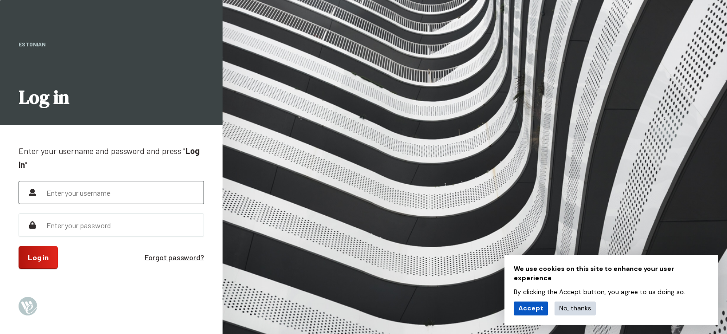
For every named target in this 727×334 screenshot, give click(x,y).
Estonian (32, 44)
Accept (530, 308)
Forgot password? (174, 257)
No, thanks (575, 308)
